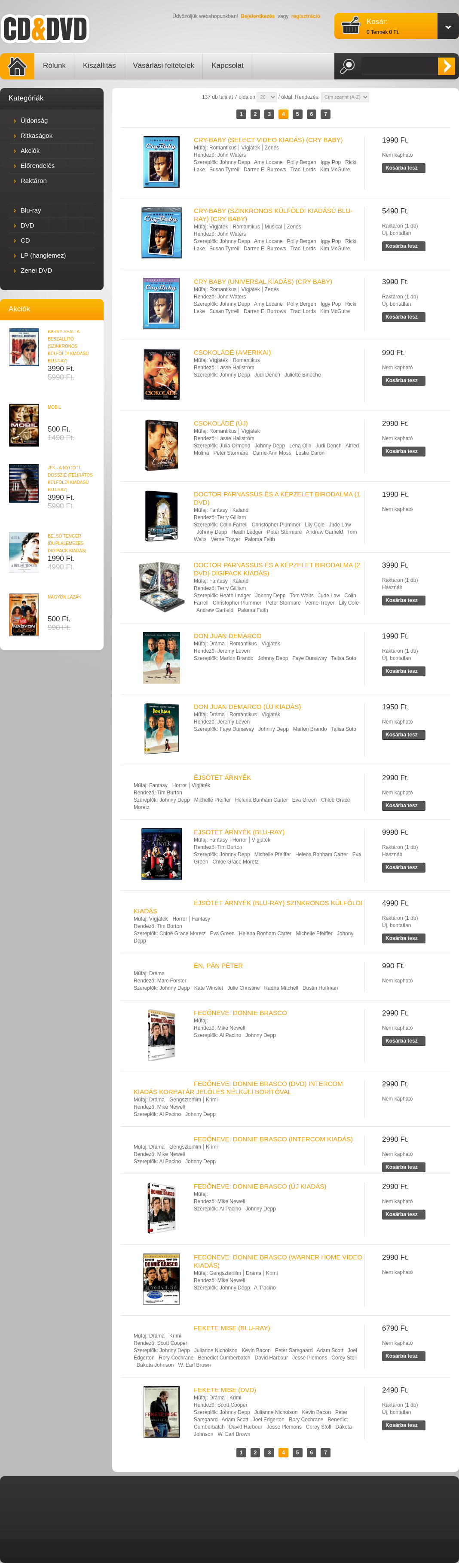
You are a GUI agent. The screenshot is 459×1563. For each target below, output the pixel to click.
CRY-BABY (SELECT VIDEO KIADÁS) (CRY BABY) (268, 139)
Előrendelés (38, 165)
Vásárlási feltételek (163, 65)
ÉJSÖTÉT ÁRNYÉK (222, 777)
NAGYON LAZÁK (64, 597)
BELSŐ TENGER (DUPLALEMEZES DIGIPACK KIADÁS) (67, 543)
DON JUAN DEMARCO (228, 635)
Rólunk (54, 65)
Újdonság (34, 120)
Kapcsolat (227, 65)
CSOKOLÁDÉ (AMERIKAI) (232, 352)
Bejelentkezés (258, 16)
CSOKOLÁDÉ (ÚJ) (221, 423)
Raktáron (34, 180)
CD (25, 240)
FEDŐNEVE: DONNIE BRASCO (240, 1012)
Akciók (30, 150)
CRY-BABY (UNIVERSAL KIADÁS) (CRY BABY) (263, 281)
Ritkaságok (36, 135)
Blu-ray (31, 210)
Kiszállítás (99, 65)
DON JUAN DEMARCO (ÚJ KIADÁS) (247, 706)
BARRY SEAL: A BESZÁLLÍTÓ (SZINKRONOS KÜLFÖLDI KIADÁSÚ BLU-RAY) (68, 346)
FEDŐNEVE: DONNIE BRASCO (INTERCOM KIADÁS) (273, 1139)
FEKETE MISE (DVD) (225, 1389)
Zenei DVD (36, 270)
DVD (27, 225)
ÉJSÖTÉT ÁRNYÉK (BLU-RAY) (239, 832)
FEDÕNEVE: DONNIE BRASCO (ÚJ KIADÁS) (260, 1186)
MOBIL (54, 407)
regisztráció (305, 16)
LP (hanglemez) (43, 255)
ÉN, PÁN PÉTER (218, 965)
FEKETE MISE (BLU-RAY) (232, 1328)
